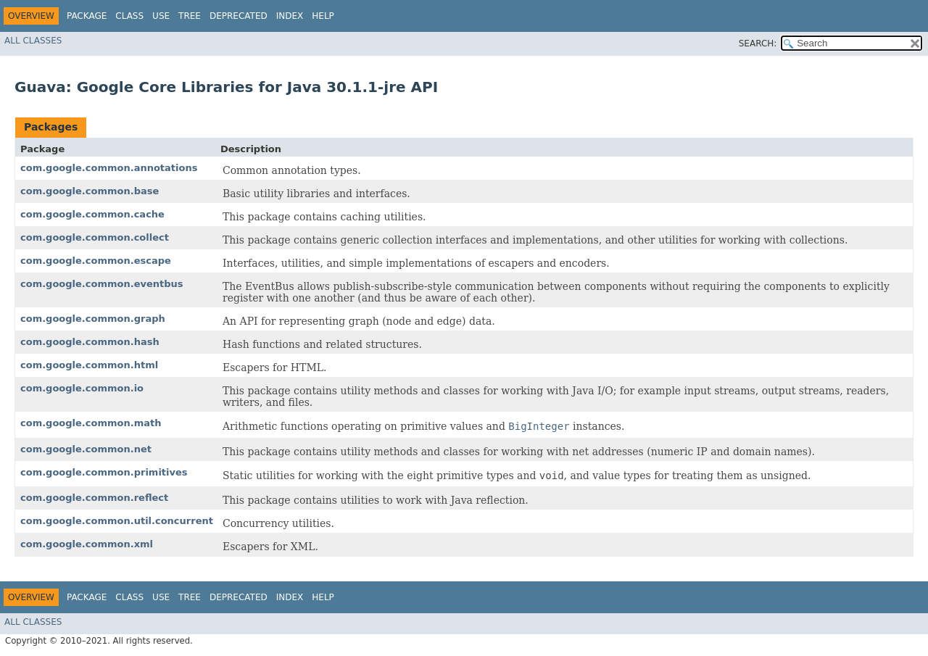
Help (323, 16)
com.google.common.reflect (94, 497)
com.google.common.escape (95, 260)
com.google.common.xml (86, 544)
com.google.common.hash (90, 341)
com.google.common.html (89, 365)
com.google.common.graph (92, 318)
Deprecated (239, 16)
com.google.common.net (86, 449)
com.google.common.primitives (104, 472)
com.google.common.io (82, 388)
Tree (189, 16)
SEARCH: (758, 43)
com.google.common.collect (94, 237)
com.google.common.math (90, 423)
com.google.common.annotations (108, 167)
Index (290, 16)
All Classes (33, 41)
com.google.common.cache (92, 214)
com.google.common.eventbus (101, 283)
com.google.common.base (89, 191)
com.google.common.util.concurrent (116, 520)
